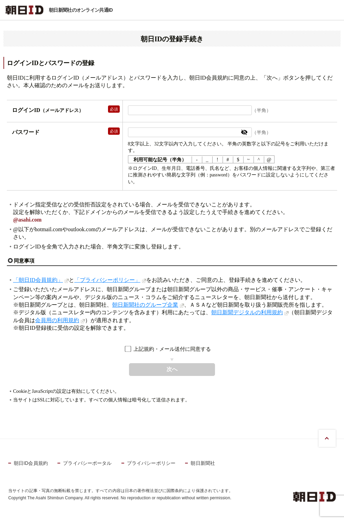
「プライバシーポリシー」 (107, 280)
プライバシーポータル (87, 463)
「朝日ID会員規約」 (38, 280)
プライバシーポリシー (151, 463)
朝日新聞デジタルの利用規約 (247, 312)
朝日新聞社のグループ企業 (145, 305)
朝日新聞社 (203, 463)
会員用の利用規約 (57, 320)
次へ (172, 369)
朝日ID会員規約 (31, 463)
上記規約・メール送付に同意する (172, 349)
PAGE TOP (327, 438)
